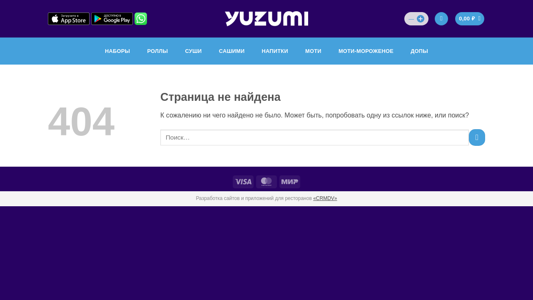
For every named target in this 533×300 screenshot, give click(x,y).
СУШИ (193, 51)
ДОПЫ (419, 51)
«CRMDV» (325, 198)
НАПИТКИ (275, 51)
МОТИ (313, 51)
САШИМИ (232, 51)
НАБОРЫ (117, 51)
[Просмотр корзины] (469, 19)
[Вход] (441, 19)
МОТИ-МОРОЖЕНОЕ (366, 51)
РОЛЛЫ (157, 51)
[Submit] (477, 137)
